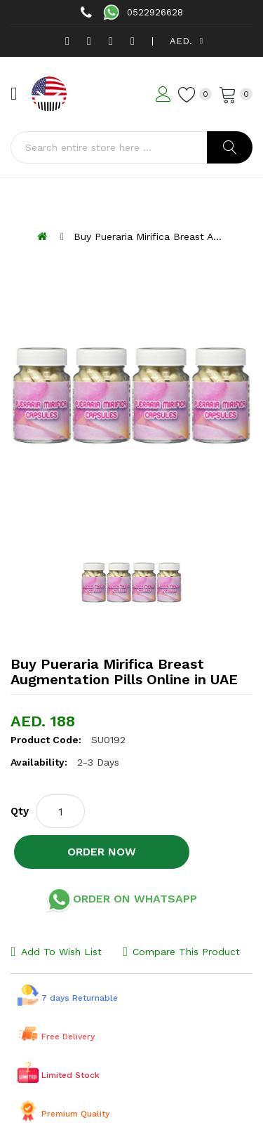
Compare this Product (186, 951)
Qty (20, 811)
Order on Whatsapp (121, 900)
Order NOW (101, 851)
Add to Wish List (61, 951)
